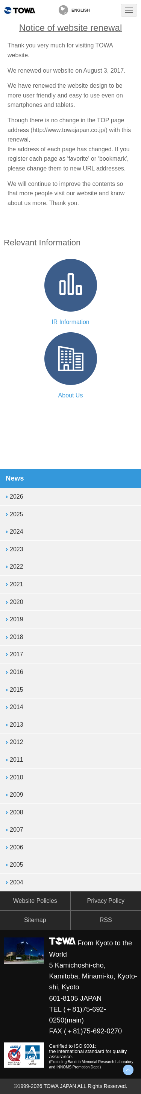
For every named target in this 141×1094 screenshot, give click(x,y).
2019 (16, 619)
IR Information (70, 322)
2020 (16, 602)
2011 (16, 759)
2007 (16, 829)
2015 (16, 689)
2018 (16, 637)
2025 (16, 514)
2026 (16, 496)
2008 (16, 812)
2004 (16, 882)
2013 (16, 724)
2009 (16, 794)
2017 (16, 654)
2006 (16, 847)
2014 (16, 707)
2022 (16, 566)
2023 (16, 549)
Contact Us (106, 10)
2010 (16, 777)
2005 (16, 864)
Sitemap (35, 920)
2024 (16, 531)
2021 (16, 584)
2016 (16, 672)
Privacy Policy (105, 901)
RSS (106, 920)
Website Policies (35, 901)
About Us (70, 395)
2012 (16, 742)
